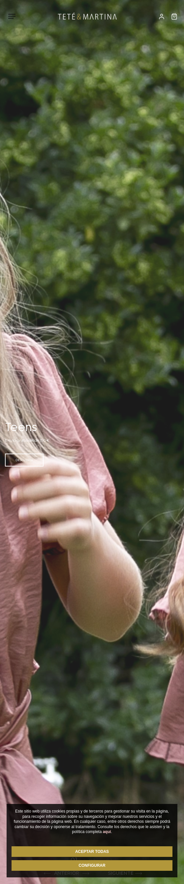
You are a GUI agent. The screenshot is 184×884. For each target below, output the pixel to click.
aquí (107, 831)
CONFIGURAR (91, 865)
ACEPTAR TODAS (92, 851)
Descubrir (24, 460)
